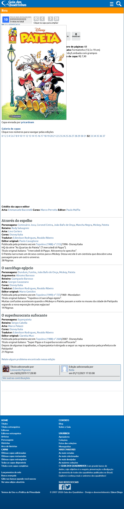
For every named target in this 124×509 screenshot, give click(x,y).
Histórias (5, 443)
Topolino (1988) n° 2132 (49, 242)
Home (4, 420)
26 (69, 198)
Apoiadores (64, 436)
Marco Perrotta (49, 208)
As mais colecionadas (69, 456)
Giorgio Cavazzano (18, 280)
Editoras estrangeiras (11, 433)
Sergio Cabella (19, 321)
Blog (61, 423)
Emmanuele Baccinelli (20, 208)
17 (42, 198)
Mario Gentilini (27, 290)
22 (57, 198)
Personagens (7, 440)
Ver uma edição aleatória (13, 482)
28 (76, 198)
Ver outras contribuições (16, 378)
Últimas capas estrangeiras (14, 459)
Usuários (64, 433)
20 (51, 198)
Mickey (97, 223)
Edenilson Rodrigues (24, 236)
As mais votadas (66, 453)
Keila (71, 370)
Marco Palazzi (15, 324)
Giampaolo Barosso (22, 277)
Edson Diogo (117, 492)
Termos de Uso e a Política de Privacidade (20, 492)
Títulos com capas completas (14, 466)
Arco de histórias (9, 446)
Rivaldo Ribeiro (45, 236)
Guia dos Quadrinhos (73, 466)
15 (36, 198)
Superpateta (24, 318)
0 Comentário (12, 24)
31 (85, 198)
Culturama (17, 46)
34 (94, 198)
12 (27, 198)
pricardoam (27, 184)
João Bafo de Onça (64, 223)
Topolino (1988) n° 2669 (49, 337)
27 (73, 198)
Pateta (105, 223)
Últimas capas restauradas (13, 456)
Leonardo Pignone (20, 370)
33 (91, 198)
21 (54, 198)
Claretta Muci (26, 334)
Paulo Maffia (73, 208)
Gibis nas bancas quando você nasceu (18, 478)
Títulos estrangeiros (10, 427)
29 (79, 198)
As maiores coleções (68, 462)
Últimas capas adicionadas (13, 453)
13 (30, 198)
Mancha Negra (84, 223)
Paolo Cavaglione (28, 239)
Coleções (63, 440)
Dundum (22, 270)
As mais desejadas (67, 459)
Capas (4, 449)
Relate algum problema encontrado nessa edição (28, 359)
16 (39, 198)
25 (66, 198)
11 (23, 198)
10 (20, 198)
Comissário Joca (27, 223)
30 (82, 198)
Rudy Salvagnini (20, 226)
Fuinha (32, 270)
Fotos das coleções (68, 443)
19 (48, 198)
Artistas (5, 436)
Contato (64, 420)
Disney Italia (16, 233)
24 (63, 198)
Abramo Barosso (25, 274)
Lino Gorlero (15, 230)
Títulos (4, 423)
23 (60, 198)
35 (97, 198)
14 (33, 198)
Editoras (5, 430)
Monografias (65, 446)
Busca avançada (8, 475)
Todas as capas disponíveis (13, 462)
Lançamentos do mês (11, 472)
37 (104, 198)
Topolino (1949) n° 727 (48, 293)
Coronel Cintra (45, 223)
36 (100, 198)
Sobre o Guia (65, 427)
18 (45, 198)
